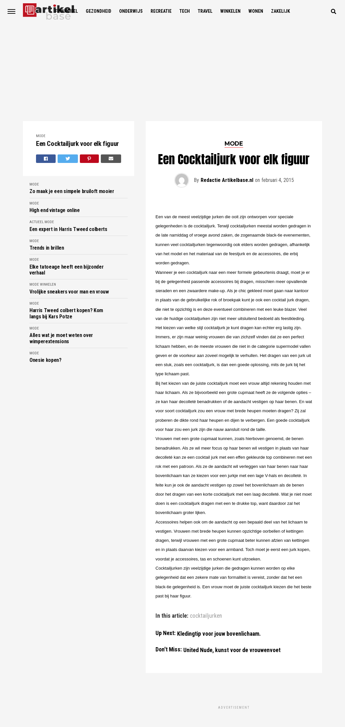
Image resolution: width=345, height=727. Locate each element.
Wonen (255, 11)
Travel (205, 11)
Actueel (36, 222)
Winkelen (230, 11)
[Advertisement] (172, 72)
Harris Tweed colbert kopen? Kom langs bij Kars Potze (66, 313)
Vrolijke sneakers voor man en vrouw (69, 292)
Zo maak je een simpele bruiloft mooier (71, 191)
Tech (184, 11)
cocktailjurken (206, 616)
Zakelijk (280, 11)
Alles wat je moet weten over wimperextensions (61, 338)
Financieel (66, 11)
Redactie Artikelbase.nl (227, 180)
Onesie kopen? (45, 360)
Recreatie (161, 11)
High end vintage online (54, 210)
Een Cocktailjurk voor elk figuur (77, 144)
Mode (40, 136)
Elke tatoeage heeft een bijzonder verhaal (66, 270)
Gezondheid (98, 11)
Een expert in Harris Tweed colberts (68, 229)
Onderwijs (131, 11)
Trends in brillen (46, 248)
